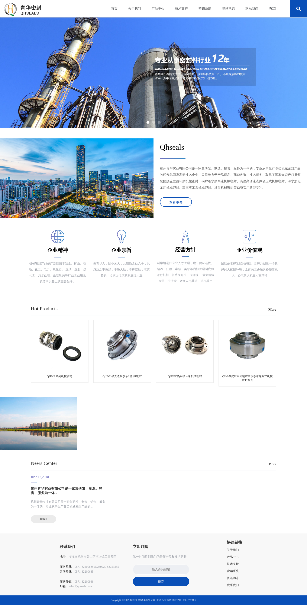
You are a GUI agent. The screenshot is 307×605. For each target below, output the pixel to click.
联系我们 (251, 8)
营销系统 (204, 8)
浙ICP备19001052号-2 (184, 600)
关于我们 (134, 8)
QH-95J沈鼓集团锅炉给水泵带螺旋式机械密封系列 (247, 378)
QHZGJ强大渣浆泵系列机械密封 (122, 376)
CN (274, 8)
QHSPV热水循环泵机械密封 (185, 376)
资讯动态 (228, 8)
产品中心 (158, 8)
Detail (43, 519)
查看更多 (176, 202)
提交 (161, 581)
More (272, 309)
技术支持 (181, 8)
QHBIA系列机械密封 (59, 376)
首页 (114, 8)
